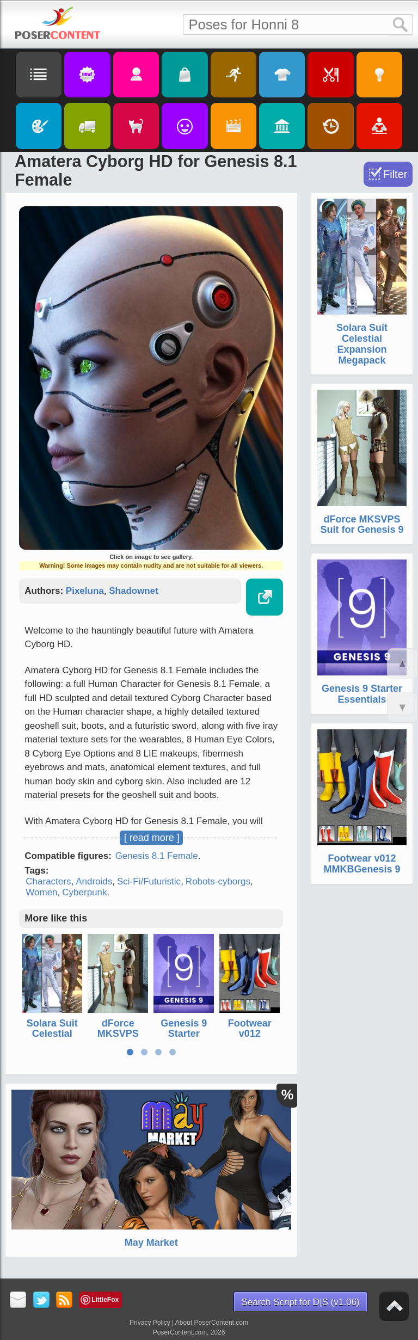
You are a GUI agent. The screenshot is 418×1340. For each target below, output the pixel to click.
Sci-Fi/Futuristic (149, 881)
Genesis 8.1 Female (156, 856)
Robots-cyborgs (218, 881)
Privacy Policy (150, 1322)
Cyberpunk (84, 892)
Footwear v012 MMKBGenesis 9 (249, 1039)
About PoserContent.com (211, 1322)
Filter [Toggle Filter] (395, 174)
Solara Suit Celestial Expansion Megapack (52, 1039)
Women (41, 892)
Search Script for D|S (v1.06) (301, 1302)
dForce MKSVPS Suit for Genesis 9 (118, 1039)
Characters (48, 881)
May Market (151, 1242)
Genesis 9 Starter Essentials (183, 1034)
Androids (94, 881)
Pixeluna (85, 591)
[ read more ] (152, 837)
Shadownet (133, 591)
